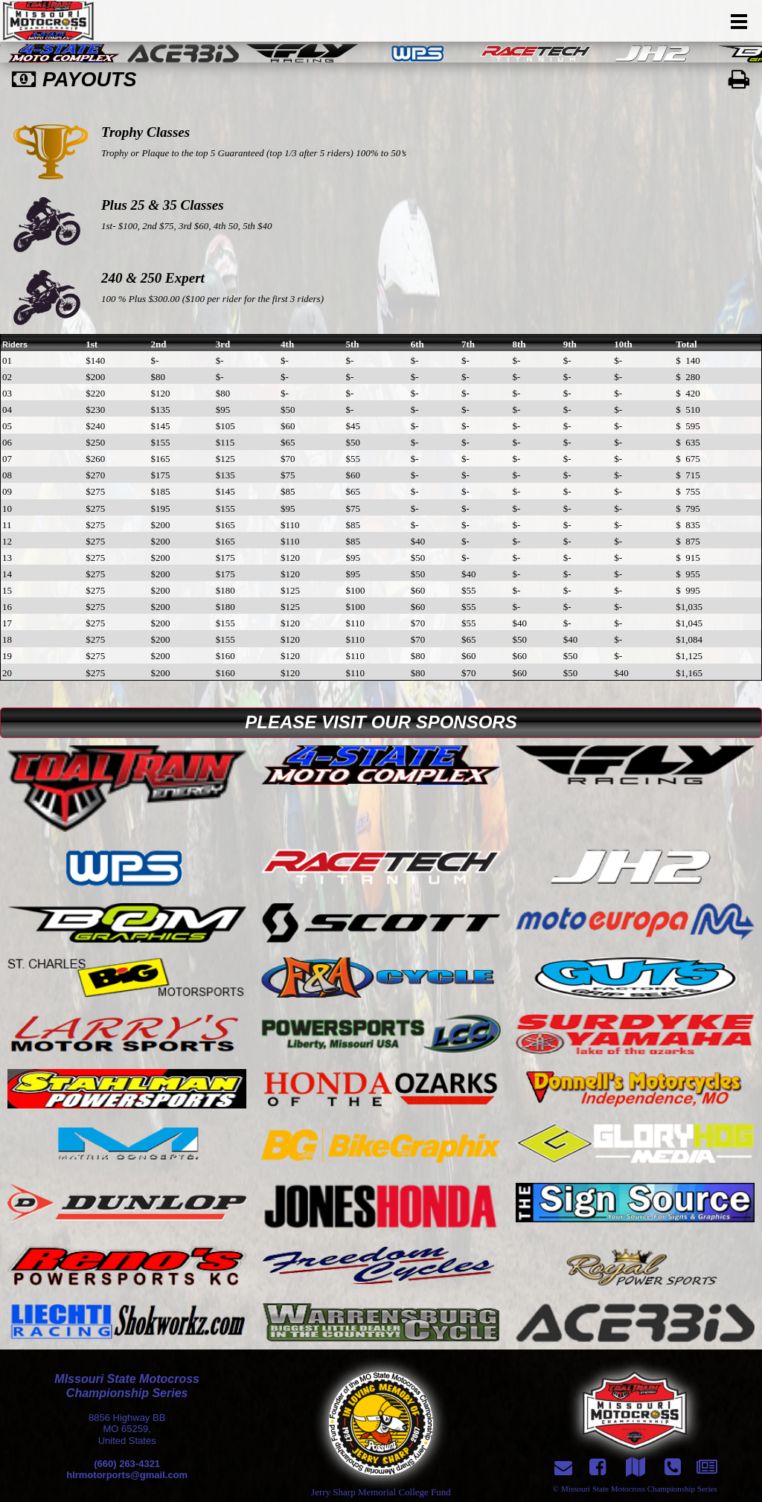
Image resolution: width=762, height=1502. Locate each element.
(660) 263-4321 (127, 1463)
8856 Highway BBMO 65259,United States (127, 1429)
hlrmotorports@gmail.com (127, 1474)
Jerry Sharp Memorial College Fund (381, 1492)
